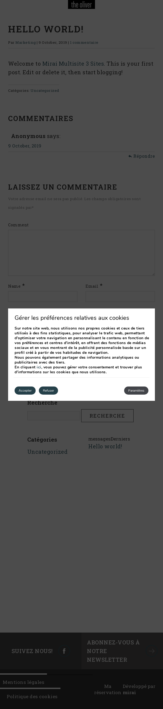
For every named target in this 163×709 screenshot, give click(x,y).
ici (39, 367)
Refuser (48, 390)
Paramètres (136, 390)
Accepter (25, 390)
